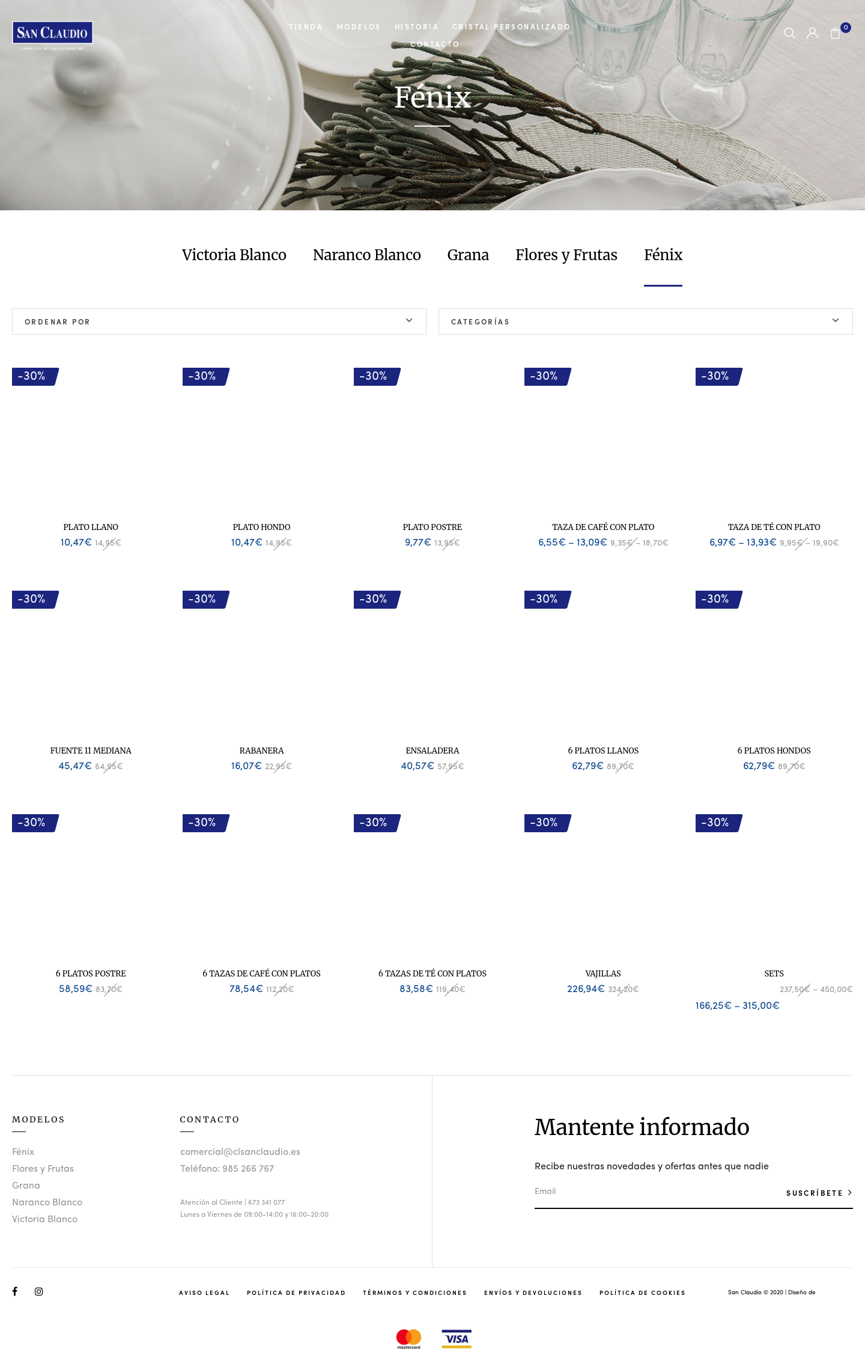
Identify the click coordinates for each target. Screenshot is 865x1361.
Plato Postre (432, 527)
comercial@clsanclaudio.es (240, 1152)
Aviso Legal (204, 1292)
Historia (417, 26)
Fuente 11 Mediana (91, 751)
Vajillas (603, 974)
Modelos (358, 26)
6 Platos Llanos (603, 751)
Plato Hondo (262, 527)
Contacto (435, 44)
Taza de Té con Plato (774, 527)
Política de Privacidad (296, 1292)
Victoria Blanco (235, 255)
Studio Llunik (835, 1292)
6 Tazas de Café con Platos (261, 974)
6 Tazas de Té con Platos (432, 974)
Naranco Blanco (367, 255)
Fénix (663, 255)
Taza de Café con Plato (603, 527)
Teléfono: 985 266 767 (227, 1169)
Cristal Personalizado (511, 26)
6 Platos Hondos (774, 751)
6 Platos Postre (91, 974)
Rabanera (262, 751)
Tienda (306, 26)
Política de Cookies (642, 1292)
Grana (468, 255)
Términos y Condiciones (415, 1292)
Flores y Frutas (566, 255)
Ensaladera (433, 751)
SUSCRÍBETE (816, 1193)
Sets (774, 974)
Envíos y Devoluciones (533, 1292)
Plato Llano (90, 527)
